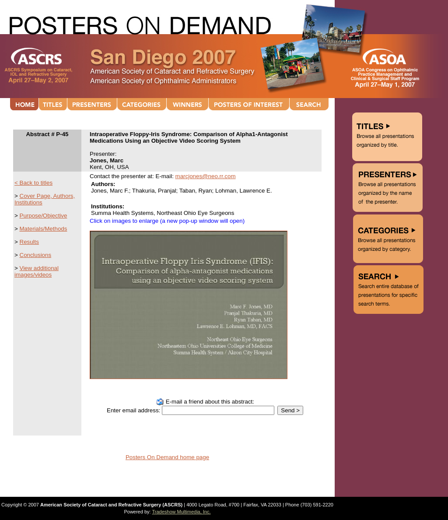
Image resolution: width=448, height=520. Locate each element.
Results (29, 242)
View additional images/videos (36, 271)
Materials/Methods (43, 228)
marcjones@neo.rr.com (205, 176)
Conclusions (36, 255)
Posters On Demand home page (167, 457)
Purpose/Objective (43, 215)
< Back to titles (33, 182)
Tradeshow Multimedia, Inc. (181, 511)
